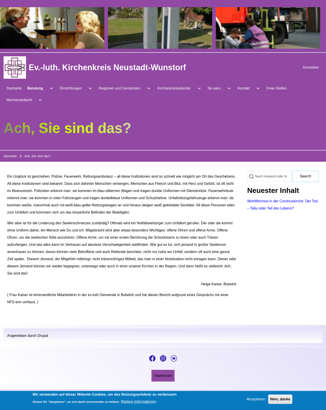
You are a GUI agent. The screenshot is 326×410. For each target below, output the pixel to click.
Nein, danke (280, 400)
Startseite (10, 156)
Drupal (42, 336)
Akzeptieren (255, 400)
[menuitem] (310, 67)
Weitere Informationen (138, 403)
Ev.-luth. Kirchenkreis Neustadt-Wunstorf (107, 67)
